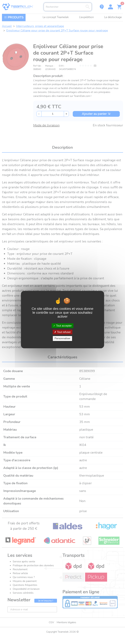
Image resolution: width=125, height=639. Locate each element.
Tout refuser (62, 332)
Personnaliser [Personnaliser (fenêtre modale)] (62, 338)
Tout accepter (62, 325)
